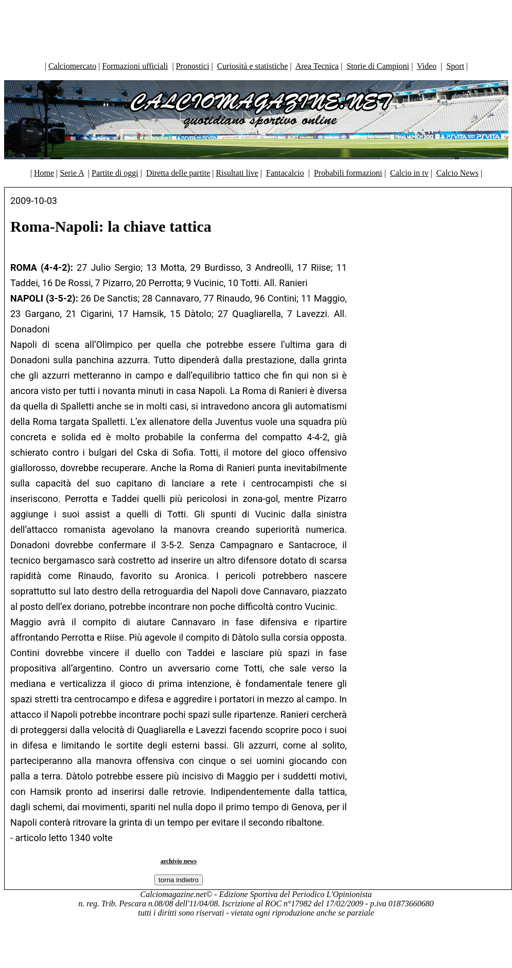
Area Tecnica (317, 66)
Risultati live (237, 173)
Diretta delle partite (178, 173)
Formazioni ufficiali (135, 66)
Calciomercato (72, 66)
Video (426, 66)
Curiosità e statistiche (252, 66)
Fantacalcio (285, 173)
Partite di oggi (115, 173)
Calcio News (457, 173)
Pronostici (192, 66)
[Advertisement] (256, 28)
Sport (455, 66)
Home (44, 173)
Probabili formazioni (348, 173)
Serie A (72, 173)
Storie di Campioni (377, 66)
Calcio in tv (409, 173)
